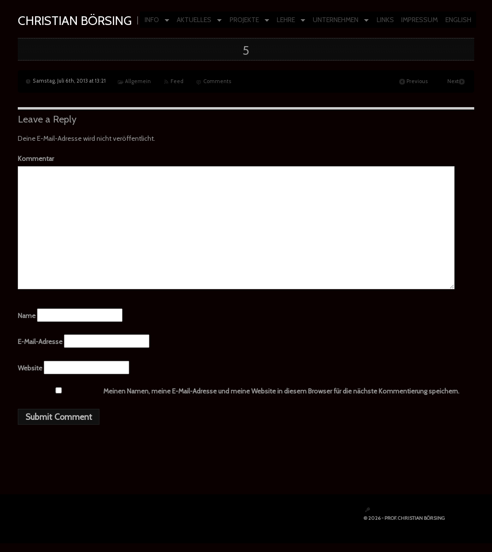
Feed (177, 81)
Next (453, 81)
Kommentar (36, 158)
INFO (154, 20)
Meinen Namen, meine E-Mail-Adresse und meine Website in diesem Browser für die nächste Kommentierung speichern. (281, 391)
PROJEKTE (247, 20)
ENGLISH (458, 19)
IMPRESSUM (419, 19)
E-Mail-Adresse (40, 341)
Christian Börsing (75, 20)
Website (30, 368)
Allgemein (138, 81)
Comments (217, 81)
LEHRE (288, 20)
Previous (417, 81)
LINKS (385, 19)
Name (27, 315)
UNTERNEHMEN (338, 20)
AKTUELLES (196, 20)
